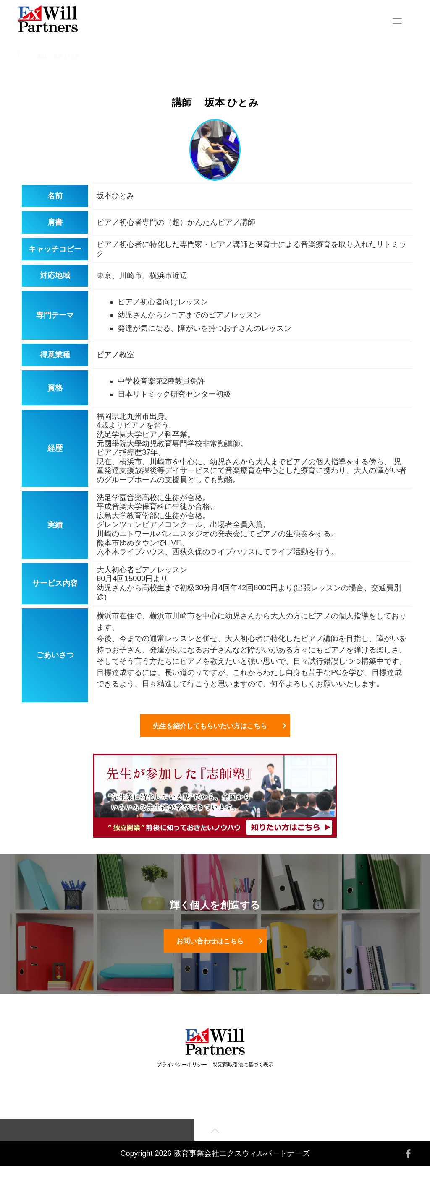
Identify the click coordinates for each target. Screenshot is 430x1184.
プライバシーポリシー (182, 1081)
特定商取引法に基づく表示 (243, 1081)
